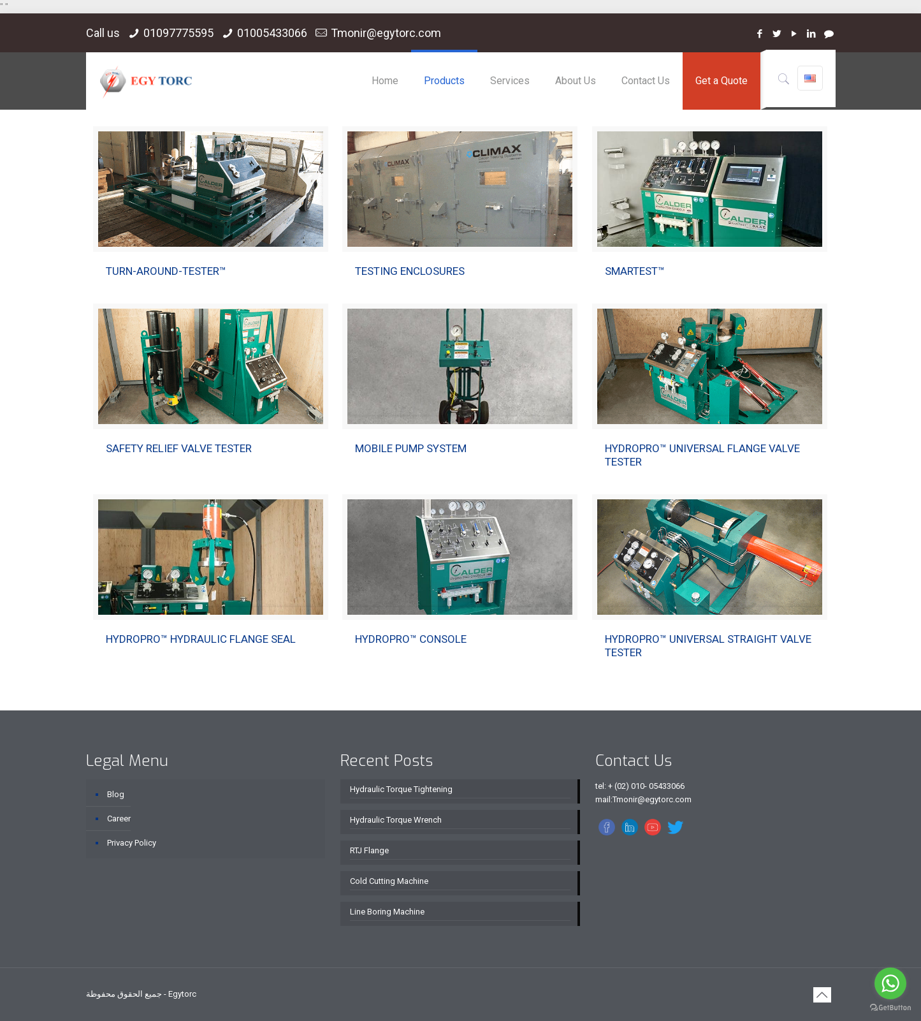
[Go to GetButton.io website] (890, 1008)
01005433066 (272, 33)
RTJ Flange (369, 850)
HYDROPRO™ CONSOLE (411, 639)
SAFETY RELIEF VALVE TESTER (179, 448)
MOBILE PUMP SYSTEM (411, 448)
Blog (115, 794)
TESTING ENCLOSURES (410, 271)
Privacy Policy (131, 843)
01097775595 (178, 33)
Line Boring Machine (387, 911)
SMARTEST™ (635, 271)
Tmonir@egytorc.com (386, 33)
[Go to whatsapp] (890, 983)
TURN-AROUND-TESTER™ (166, 271)
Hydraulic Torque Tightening (401, 789)
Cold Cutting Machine (389, 881)
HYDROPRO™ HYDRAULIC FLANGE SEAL (201, 639)
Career (119, 818)
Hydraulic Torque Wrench (396, 820)
